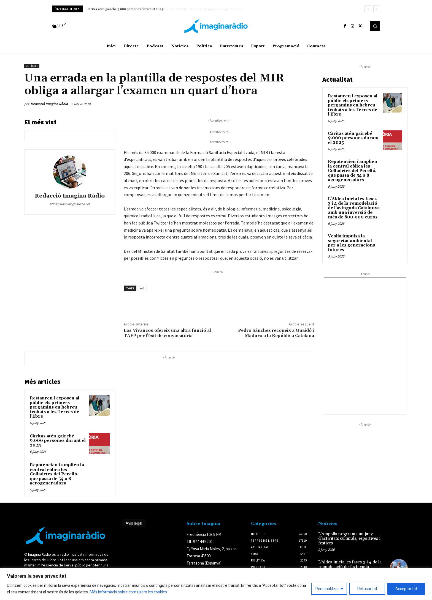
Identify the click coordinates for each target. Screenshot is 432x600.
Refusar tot (367, 589)
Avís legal (134, 523)
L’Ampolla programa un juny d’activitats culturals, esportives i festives (349, 538)
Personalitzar (327, 589)
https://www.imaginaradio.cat (70, 204)
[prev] (367, 9)
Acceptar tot (406, 589)
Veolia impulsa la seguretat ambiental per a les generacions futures (351, 243)
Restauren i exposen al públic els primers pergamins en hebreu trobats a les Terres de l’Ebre (54, 407)
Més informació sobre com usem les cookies (128, 592)
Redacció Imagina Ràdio (49, 104)
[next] (376, 9)
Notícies (31, 66)
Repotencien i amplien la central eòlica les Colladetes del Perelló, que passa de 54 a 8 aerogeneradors (57, 474)
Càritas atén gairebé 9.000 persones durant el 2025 (125, 9)
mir (142, 288)
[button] (375, 26)
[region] (216, 584)
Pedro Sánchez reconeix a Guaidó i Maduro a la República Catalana (276, 333)
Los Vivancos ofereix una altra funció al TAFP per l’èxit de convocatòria (167, 333)
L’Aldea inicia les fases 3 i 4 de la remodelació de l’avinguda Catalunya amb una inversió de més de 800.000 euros (354, 208)
